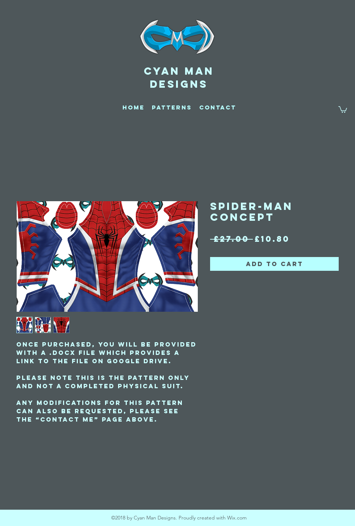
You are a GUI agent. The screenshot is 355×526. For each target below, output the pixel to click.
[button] (342, 109)
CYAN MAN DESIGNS (179, 78)
